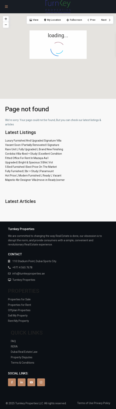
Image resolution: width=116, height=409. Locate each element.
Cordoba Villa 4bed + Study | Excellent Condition (33, 153)
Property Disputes (21, 357)
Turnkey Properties (23, 279)
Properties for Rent (19, 304)
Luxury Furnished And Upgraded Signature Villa (33, 140)
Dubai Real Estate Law (24, 351)
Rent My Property (18, 320)
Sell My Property (18, 315)
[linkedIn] (22, 382)
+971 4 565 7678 (22, 267)
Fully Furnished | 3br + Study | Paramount (29, 171)
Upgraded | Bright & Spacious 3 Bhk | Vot (29, 162)
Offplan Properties (19, 310)
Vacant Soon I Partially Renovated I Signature (32, 144)
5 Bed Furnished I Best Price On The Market (31, 166)
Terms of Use (85, 403)
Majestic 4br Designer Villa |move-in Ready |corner (35, 179)
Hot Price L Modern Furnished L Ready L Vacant (33, 175)
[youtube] (31, 382)
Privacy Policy (102, 403)
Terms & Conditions (22, 362)
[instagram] (41, 382)
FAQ (13, 341)
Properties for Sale (19, 299)
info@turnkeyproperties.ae (28, 273)
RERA (14, 346)
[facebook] (12, 382)
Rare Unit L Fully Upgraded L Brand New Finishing (34, 149)
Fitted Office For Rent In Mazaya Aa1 (27, 158)
